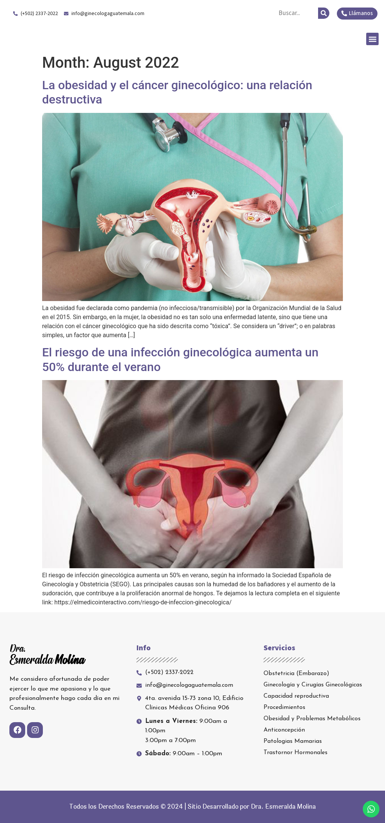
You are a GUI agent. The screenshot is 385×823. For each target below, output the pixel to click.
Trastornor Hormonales (295, 753)
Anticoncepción (284, 730)
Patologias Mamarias (293, 741)
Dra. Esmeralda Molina (67, 38)
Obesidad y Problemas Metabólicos (312, 719)
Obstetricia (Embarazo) (296, 674)
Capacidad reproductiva (296, 696)
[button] (372, 39)
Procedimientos (284, 707)
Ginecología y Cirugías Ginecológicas (313, 685)
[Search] (323, 13)
